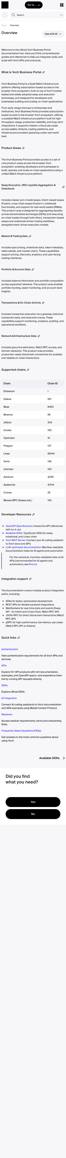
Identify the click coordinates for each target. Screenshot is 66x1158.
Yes (33, 802)
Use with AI (53, 34)
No (33, 814)
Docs (4, 25)
